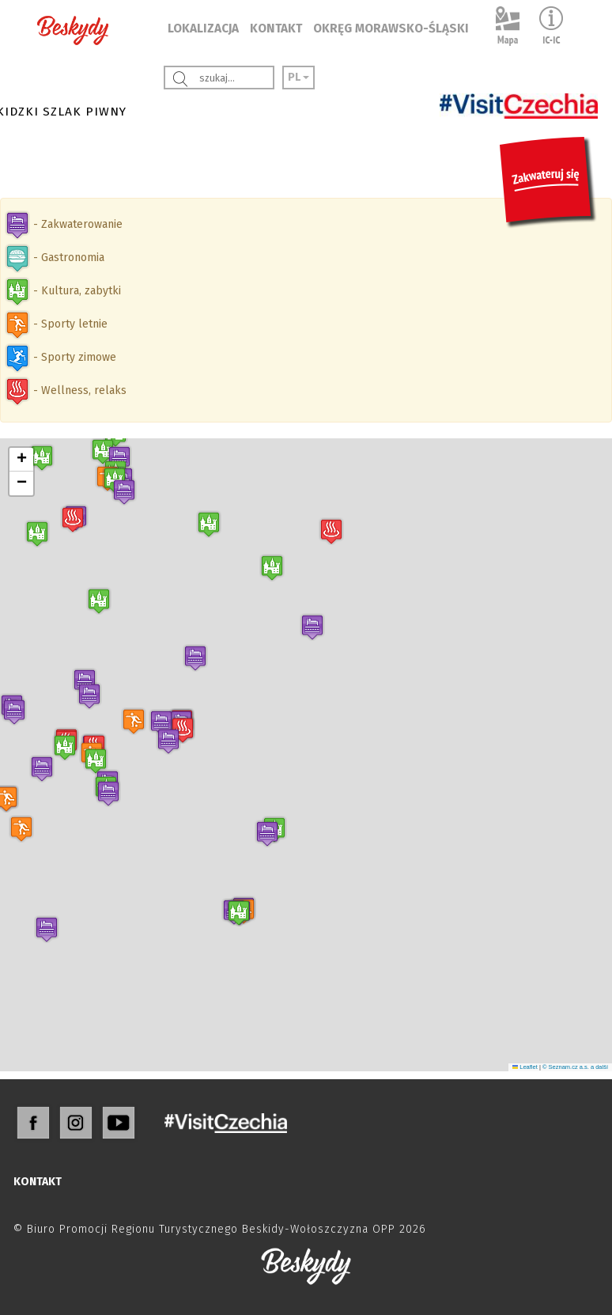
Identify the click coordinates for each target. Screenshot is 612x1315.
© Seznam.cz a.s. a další (575, 1067)
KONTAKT (276, 28)
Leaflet (525, 1067)
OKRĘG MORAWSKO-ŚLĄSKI (391, 28)
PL (298, 77)
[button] (267, 833)
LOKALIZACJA (203, 28)
